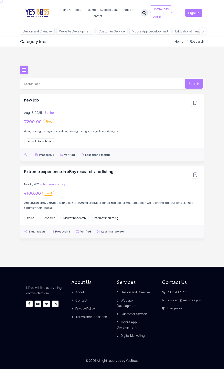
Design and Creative (37, 31)
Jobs (77, 10)
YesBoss (132, 360)
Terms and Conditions (91, 317)
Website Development (75, 31)
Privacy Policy (85, 308)
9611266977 (177, 292)
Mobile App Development (150, 31)
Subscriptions (109, 10)
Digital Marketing (133, 335)
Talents (90, 10)
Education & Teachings (191, 31)
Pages (126, 10)
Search (194, 84)
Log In (156, 16)
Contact (96, 16)
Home (64, 10)
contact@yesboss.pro (184, 300)
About (79, 292)
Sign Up (193, 13)
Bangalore (174, 308)
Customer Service (112, 31)
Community (160, 9)
